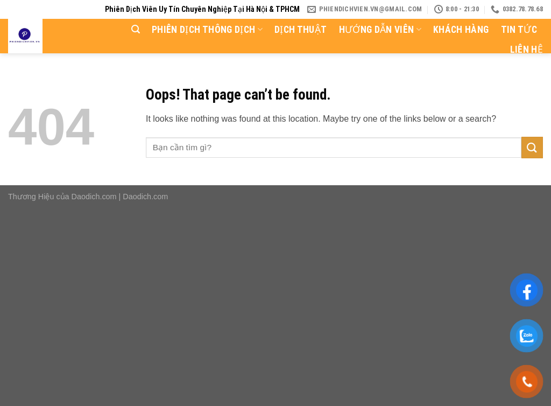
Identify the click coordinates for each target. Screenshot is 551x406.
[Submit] (532, 147)
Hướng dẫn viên (380, 29)
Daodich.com (94, 196)
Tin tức (519, 29)
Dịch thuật (300, 29)
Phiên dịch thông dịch (207, 29)
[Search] (135, 29)
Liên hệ (526, 49)
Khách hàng (461, 29)
